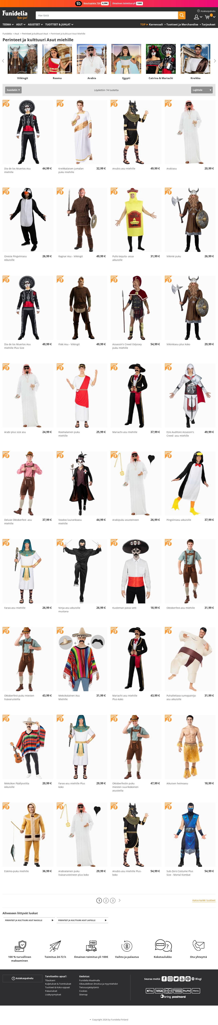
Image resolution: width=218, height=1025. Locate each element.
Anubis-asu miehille (123, 168)
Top (142, 24)
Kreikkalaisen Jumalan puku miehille (71, 170)
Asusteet (34, 24)
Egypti (126, 78)
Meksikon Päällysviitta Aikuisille (16, 785)
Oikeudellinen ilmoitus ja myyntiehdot (98, 984)
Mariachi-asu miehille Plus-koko (124, 697)
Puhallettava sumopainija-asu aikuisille (181, 697)
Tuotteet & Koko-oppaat (57, 987)
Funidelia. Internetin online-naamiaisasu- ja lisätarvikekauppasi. (15, 15)
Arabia (92, 78)
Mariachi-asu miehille (124, 432)
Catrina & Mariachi (161, 78)
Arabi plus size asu (15, 432)
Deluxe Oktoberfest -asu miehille (18, 521)
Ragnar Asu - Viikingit (70, 256)
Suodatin (12, 90)
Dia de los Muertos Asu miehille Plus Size (17, 346)
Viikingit (22, 78)
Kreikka (195, 78)
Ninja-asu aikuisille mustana (69, 609)
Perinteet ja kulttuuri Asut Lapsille (77, 920)
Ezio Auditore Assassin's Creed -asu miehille (180, 433)
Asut (19, 24)
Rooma (57, 78)
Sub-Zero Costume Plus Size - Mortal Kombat (180, 873)
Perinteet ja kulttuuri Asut (35, 33)
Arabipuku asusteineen (125, 519)
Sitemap (83, 994)
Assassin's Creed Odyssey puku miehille (127, 346)
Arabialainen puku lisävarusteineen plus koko (73, 873)
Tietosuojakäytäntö (89, 987)
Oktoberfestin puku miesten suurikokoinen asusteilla (125, 787)
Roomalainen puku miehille (69, 433)
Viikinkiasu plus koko (178, 344)
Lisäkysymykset (53, 994)
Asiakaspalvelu (22, 978)
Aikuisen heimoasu (177, 783)
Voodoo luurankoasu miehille (70, 521)
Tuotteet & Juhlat (58, 24)
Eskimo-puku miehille (16, 871)
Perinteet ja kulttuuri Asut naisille (24, 920)
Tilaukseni (50, 980)
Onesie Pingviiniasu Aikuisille (15, 258)
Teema (7, 24)
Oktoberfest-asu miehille (181, 607)
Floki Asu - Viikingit (69, 344)
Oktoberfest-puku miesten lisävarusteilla (19, 697)
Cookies (83, 991)
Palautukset (51, 991)
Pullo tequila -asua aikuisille (123, 258)
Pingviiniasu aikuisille (179, 519)
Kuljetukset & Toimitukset (58, 984)
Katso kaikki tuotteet (203, 900)
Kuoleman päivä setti (124, 607)
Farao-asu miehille (14, 607)
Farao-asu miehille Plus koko (71, 785)
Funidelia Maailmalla (89, 980)
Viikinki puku (174, 256)
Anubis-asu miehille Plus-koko (127, 873)
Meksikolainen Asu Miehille (69, 697)
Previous (3, 61)
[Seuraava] (119, 900)
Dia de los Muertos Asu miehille (17, 170)
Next (215, 61)
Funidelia (7, 33)
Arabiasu (172, 168)
